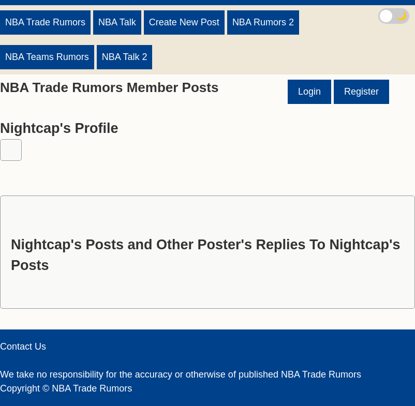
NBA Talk (117, 22)
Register (361, 91)
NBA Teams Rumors (47, 57)
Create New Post (184, 22)
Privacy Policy (29, 360)
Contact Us (23, 346)
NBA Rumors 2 (263, 22)
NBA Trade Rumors (45, 22)
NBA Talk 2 (124, 57)
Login (309, 91)
